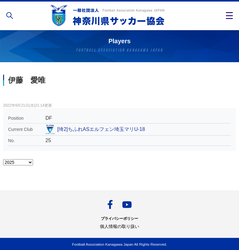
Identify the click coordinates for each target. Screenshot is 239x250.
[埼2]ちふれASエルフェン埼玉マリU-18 (101, 129)
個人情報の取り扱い (119, 226)
